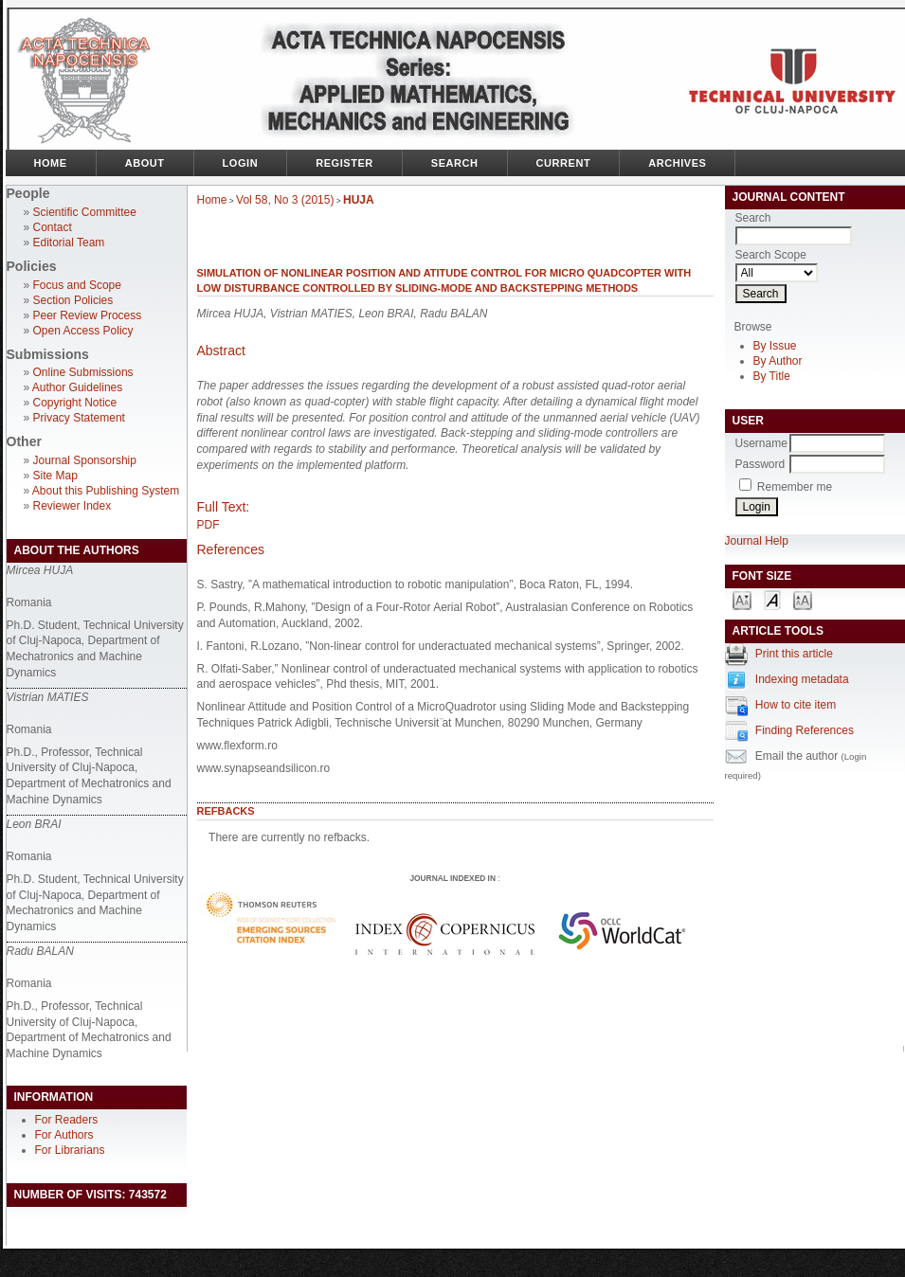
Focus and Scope (77, 285)
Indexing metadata (802, 679)
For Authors (64, 1135)
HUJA (358, 200)
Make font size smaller (742, 599)
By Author (778, 361)
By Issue (775, 345)
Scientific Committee (84, 212)
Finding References (804, 730)
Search (455, 163)
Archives (677, 163)
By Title (771, 376)
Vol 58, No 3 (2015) (285, 200)
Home (50, 163)
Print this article (794, 653)
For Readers (67, 1119)
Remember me (794, 487)
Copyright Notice (75, 402)
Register (344, 163)
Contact (52, 227)
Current (563, 163)
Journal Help (756, 541)
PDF (208, 524)
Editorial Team (69, 242)
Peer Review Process (87, 315)
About (145, 163)
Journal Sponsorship (84, 460)
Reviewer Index (72, 506)
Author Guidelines (77, 387)
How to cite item (795, 704)
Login (241, 163)
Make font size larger (802, 599)
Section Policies (73, 300)
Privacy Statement (79, 417)
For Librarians (70, 1150)
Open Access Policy (83, 330)
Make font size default (772, 599)
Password (760, 464)
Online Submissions (83, 372)
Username (761, 443)
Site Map (55, 475)
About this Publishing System (105, 490)
